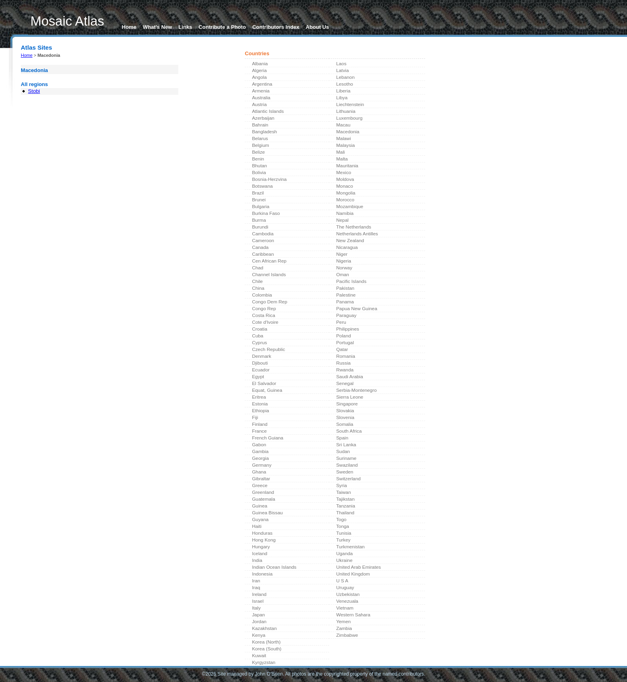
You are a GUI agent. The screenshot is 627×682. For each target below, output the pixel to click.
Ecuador (261, 370)
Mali (340, 152)
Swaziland (347, 465)
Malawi (343, 138)
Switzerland (348, 478)
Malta (342, 159)
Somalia (344, 424)
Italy (256, 608)
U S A (342, 581)
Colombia (262, 295)
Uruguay (345, 587)
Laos (341, 63)
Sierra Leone (349, 397)
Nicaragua (347, 247)
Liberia (343, 91)
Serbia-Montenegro (356, 390)
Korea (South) (267, 649)
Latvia (342, 70)
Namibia (344, 213)
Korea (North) (266, 642)
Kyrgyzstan (264, 662)
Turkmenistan (350, 547)
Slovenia (345, 417)
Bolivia (259, 172)
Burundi (260, 227)
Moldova (345, 179)
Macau (343, 125)
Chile (257, 281)
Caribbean (263, 254)
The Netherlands (353, 227)
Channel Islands (269, 274)
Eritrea (259, 397)
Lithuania (345, 111)
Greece (260, 485)
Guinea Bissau (267, 513)
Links (185, 27)
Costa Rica (263, 315)
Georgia (260, 458)
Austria (259, 104)
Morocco (345, 200)
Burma (259, 220)
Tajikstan (345, 499)
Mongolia (345, 193)
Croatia (259, 329)
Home (129, 27)
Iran (256, 581)
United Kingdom (353, 574)
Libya (341, 97)
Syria (341, 485)
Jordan (259, 621)
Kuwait (259, 655)
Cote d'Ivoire (265, 322)
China (258, 288)
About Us (317, 27)
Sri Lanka (346, 444)
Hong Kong (264, 540)
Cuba (257, 336)
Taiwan (343, 492)
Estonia (260, 404)
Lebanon (345, 77)
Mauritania (347, 165)
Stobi (34, 91)
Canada (260, 247)
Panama (345, 302)
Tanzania (345, 506)
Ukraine (344, 560)
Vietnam (344, 608)
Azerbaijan (263, 118)
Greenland (263, 492)
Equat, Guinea (267, 390)
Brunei (259, 200)
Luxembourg (349, 118)
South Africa (349, 431)
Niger (341, 254)
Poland (343, 336)
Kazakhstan (264, 628)
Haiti (257, 526)
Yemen (343, 621)
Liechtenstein (350, 104)
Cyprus (259, 342)
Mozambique (349, 206)
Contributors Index (276, 27)
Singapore (347, 404)
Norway (344, 268)
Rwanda (344, 370)
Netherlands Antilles (357, 234)
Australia (261, 97)
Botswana (262, 186)
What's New (157, 27)
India (257, 560)
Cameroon (263, 240)
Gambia (260, 451)
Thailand (345, 513)
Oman (342, 274)
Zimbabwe (347, 635)
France (259, 431)
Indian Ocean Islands (274, 567)
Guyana (260, 519)
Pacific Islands (351, 281)
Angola (259, 77)
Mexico (343, 172)
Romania (345, 356)
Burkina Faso (266, 213)
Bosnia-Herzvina (269, 179)
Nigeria (343, 261)
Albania (260, 63)
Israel (258, 601)
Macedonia (347, 131)
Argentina (262, 84)
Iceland (259, 553)
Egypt (258, 376)
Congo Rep (264, 308)
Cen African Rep (269, 261)
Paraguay (346, 315)
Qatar (342, 349)
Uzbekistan (348, 594)
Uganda (344, 553)
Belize (258, 152)
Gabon (259, 444)
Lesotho (344, 84)
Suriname (346, 458)
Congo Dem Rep (269, 302)
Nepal (342, 220)
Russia (343, 363)
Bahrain (260, 125)
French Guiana (267, 438)
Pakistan (345, 288)
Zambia (344, 628)
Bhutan (259, 165)
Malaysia (345, 145)
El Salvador (264, 383)
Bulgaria (260, 206)
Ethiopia (260, 410)
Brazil (258, 193)
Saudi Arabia (349, 376)
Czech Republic (268, 349)
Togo (341, 519)
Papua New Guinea (356, 308)
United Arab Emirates (358, 567)
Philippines (347, 329)
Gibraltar (261, 478)
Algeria (259, 70)
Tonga (342, 526)
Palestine (346, 295)
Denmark (261, 356)
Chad (257, 268)
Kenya (259, 635)
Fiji (255, 417)
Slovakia (345, 410)
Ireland (259, 594)
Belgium (260, 145)
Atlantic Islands (268, 111)
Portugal (345, 342)
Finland (260, 424)
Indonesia (262, 574)
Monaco (344, 186)
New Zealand (350, 240)
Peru (341, 322)
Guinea (259, 506)
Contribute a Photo (222, 27)
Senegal (344, 383)
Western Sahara (353, 615)
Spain (342, 438)
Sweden (344, 472)
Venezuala (347, 601)
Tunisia (343, 533)
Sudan (343, 451)
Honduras (262, 533)
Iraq (256, 587)
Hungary (261, 547)
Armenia (261, 91)
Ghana (259, 472)
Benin (258, 159)
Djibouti (260, 363)
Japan (258, 615)
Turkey (343, 540)
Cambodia (263, 234)
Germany (262, 465)
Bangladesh (264, 131)
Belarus (260, 138)
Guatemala (263, 499)
